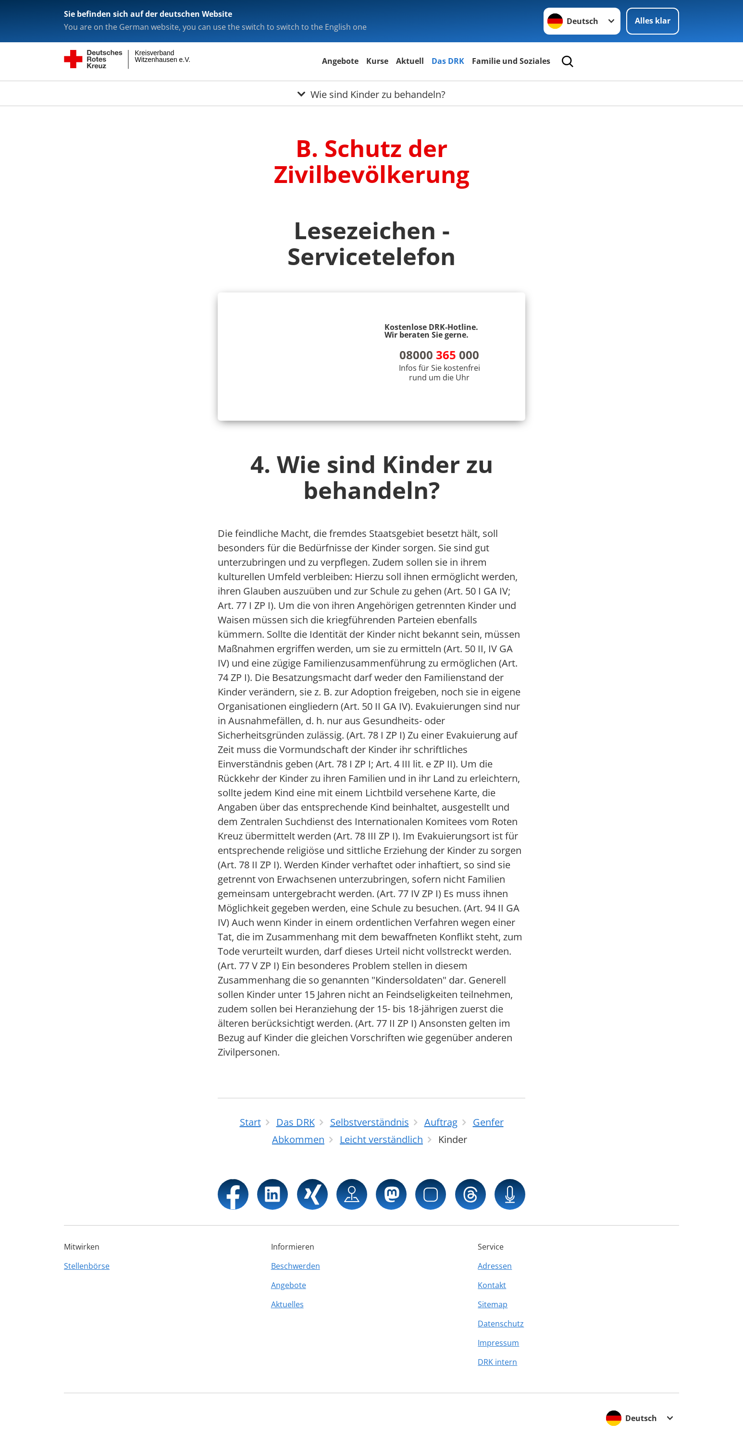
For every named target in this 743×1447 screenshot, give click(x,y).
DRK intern (497, 1362)
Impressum (498, 1343)
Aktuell (410, 61)
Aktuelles (287, 1304)
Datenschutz (501, 1323)
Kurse (377, 61)
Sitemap (493, 1304)
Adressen (495, 1266)
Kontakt (492, 1285)
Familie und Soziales (511, 61)
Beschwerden (295, 1266)
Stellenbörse (87, 1266)
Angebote (340, 61)
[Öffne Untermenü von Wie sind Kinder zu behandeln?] (371, 92)
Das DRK (448, 61)
